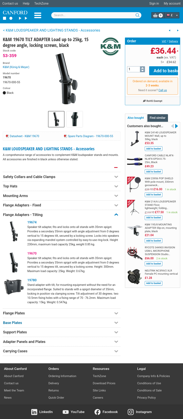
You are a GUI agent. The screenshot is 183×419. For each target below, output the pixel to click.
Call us (162, 87)
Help (26, 3)
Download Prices (104, 383)
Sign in (154, 3)
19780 (32, 280)
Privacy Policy (146, 397)
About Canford (13, 376)
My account (172, 3)
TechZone (41, 3)
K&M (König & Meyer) (16, 67)
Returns (53, 390)
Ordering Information (62, 376)
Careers (98, 397)
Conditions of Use (149, 383)
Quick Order (56, 397)
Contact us (10, 3)
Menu (37, 15)
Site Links (99, 390)
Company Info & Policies (153, 376)
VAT (164, 41)
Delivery (173, 41)
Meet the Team (14, 390)
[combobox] (96, 15)
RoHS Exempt (152, 98)
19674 (32, 222)
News (8, 397)
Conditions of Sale (149, 390)
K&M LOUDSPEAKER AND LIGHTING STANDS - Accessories (49, 149)
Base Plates (12, 323)
